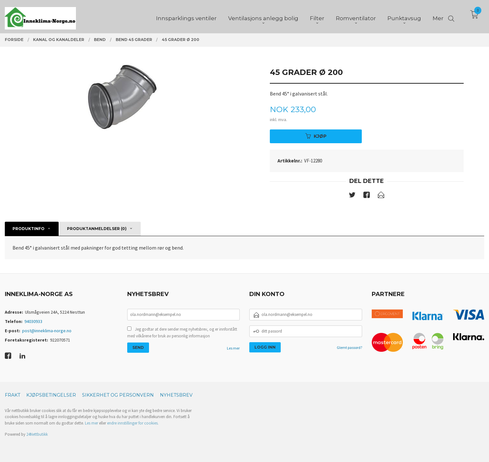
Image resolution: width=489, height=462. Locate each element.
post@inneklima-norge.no (46, 331)
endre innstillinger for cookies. (133, 423)
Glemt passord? (349, 347)
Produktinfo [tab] (28, 228)
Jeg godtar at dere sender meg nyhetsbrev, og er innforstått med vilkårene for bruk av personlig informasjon (182, 332)
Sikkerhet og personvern (118, 395)
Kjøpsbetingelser (51, 395)
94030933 (33, 321)
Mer (438, 16)
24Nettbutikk (37, 434)
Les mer (233, 348)
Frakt (12, 395)
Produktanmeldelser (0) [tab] (97, 228)
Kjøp (316, 136)
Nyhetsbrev (176, 395)
